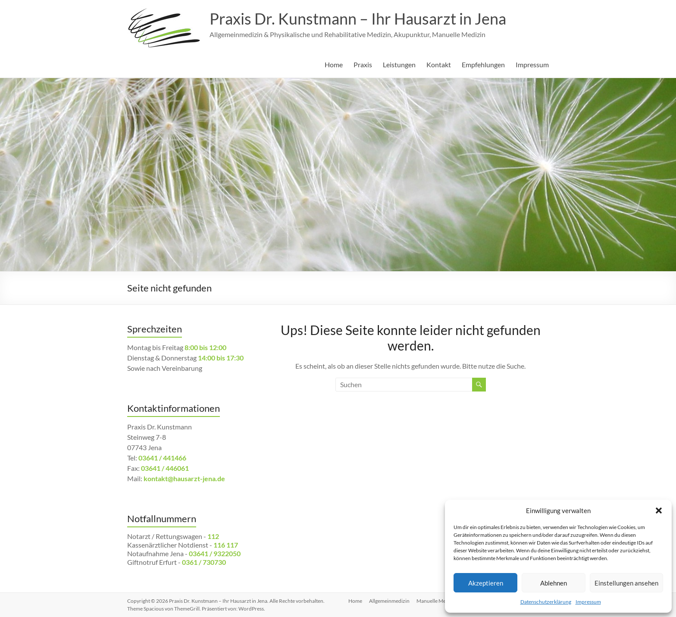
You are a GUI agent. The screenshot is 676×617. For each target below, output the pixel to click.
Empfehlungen (483, 64)
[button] (658, 510)
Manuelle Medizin (436, 601)
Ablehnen (553, 583)
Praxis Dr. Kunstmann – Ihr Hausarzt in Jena (358, 18)
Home (334, 64)
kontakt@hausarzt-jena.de (184, 478)
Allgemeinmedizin (389, 601)
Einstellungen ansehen (626, 583)
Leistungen (399, 64)
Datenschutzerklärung (545, 601)
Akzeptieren (485, 583)
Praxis (363, 64)
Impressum (588, 601)
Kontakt (438, 64)
